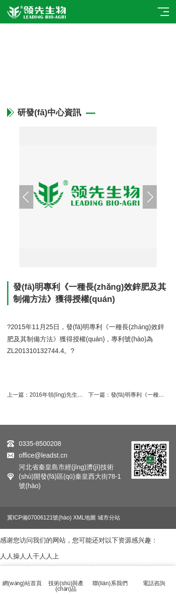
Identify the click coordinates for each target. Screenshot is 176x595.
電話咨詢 (154, 578)
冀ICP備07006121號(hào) (39, 517)
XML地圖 (84, 517)
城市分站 (109, 517)
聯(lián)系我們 (110, 578)
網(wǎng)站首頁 (22, 578)
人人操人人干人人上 (29, 556)
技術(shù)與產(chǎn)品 (66, 580)
